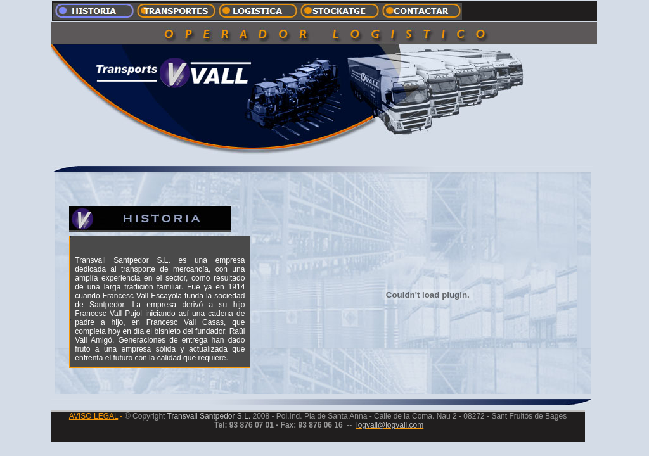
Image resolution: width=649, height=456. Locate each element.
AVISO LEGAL (93, 416)
